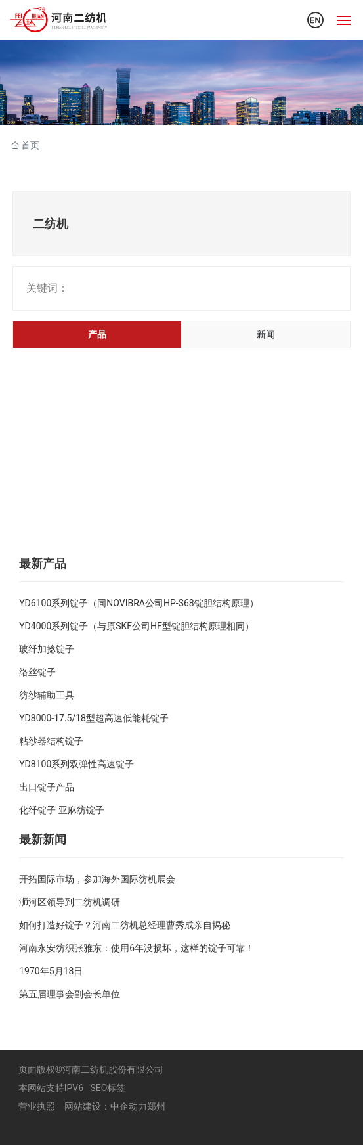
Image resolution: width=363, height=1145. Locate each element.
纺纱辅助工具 (46, 695)
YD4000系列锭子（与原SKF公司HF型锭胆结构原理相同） (136, 626)
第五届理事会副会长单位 (69, 994)
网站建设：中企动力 (105, 1106)
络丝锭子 (37, 672)
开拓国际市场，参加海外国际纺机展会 (97, 879)
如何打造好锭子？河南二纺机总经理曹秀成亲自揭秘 (124, 925)
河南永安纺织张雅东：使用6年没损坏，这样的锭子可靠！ (136, 948)
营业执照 (36, 1106)
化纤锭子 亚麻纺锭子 (61, 810)
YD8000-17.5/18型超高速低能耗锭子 (94, 718)
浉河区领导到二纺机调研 (69, 902)
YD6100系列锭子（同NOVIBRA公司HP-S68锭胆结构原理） (138, 603)
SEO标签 (108, 1088)
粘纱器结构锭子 (51, 741)
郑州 (156, 1106)
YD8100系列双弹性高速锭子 (76, 764)
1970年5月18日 (51, 971)
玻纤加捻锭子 (46, 649)
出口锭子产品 (46, 787)
